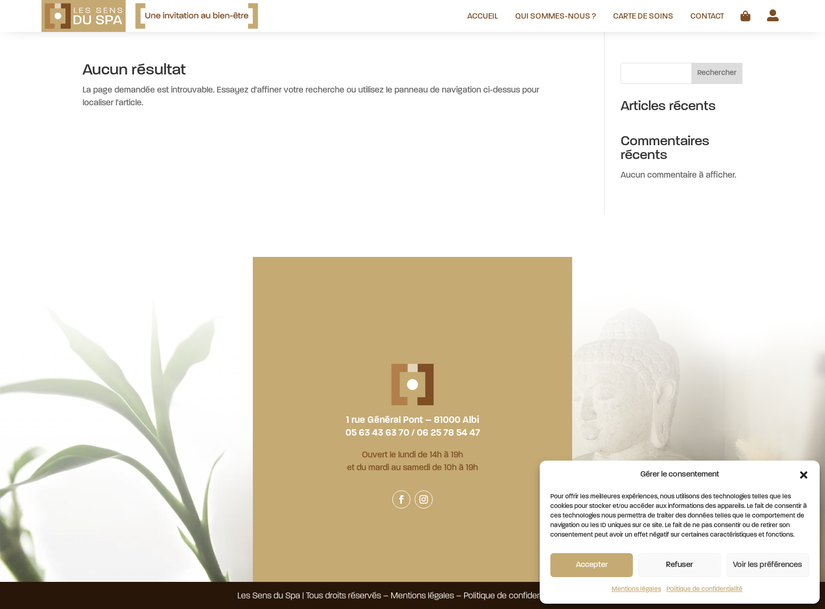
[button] (803, 475)
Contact (707, 17)
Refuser (679, 565)
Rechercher (717, 73)
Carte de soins (643, 17)
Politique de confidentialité (704, 589)
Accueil (482, 17)
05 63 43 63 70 (377, 433)
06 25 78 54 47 (448, 433)
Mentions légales (636, 589)
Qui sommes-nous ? (555, 17)
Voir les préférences (767, 565)
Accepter (592, 565)
